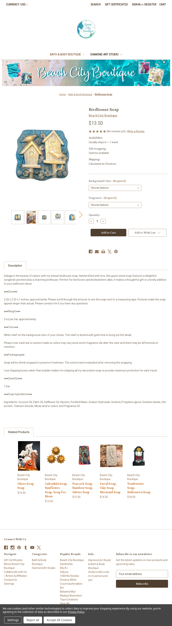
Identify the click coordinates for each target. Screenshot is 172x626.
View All (64, 603)
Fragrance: (103, 198)
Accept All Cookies (59, 620)
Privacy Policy (76, 612)
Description (15, 265)
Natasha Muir (68, 591)
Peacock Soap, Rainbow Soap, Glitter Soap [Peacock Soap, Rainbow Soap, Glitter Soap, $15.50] (82, 488)
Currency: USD (17, 4)
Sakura (64, 571)
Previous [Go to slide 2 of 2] (7, 214)
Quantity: (94, 215)
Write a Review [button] (136, 131)
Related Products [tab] (18, 432)
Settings (13, 620)
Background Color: (107, 181)
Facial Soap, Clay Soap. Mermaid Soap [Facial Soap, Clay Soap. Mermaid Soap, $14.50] (110, 488)
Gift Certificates (116, 4)
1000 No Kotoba (69, 575)
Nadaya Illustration (71, 595)
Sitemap (9, 583)
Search (96, 4)
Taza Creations (69, 599)
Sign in (136, 4)
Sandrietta (66, 564)
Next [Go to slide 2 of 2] (80, 214)
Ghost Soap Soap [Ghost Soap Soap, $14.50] (25, 486)
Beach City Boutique (72, 560)
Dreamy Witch (68, 579)
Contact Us (10, 579)
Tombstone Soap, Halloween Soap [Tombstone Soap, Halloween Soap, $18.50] (139, 488)
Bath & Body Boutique (67, 54)
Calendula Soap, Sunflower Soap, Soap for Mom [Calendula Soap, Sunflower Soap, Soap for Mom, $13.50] (56, 490)
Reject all (33, 620)
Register (150, 4)
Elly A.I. (64, 567)
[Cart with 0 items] (162, 4)
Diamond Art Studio (106, 54)
